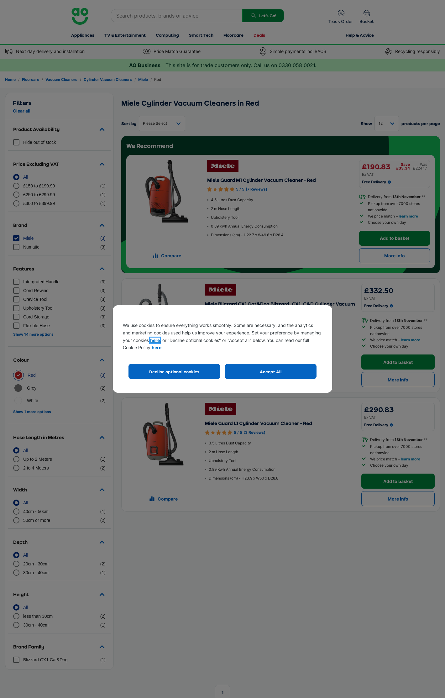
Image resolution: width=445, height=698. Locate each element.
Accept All (271, 371)
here (155, 340)
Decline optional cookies (174, 371)
